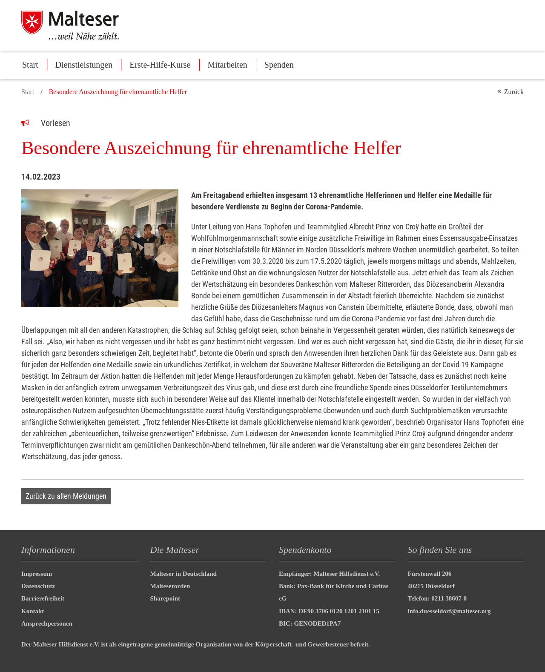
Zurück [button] (514, 91)
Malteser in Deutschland (183, 573)
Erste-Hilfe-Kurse (159, 64)
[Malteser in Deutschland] (80, 25)
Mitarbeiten (227, 64)
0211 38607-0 (449, 598)
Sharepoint (165, 598)
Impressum (36, 573)
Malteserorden (170, 586)
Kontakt (32, 611)
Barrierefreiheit (42, 598)
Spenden (279, 64)
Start (30, 64)
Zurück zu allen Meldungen (66, 496)
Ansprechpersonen (46, 623)
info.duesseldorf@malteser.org (449, 611)
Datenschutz (38, 586)
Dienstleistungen (83, 64)
